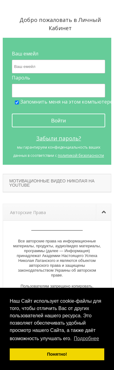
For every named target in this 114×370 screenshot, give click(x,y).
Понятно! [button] (57, 354)
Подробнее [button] (86, 338)
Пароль (21, 78)
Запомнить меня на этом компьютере (64, 102)
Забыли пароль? (58, 138)
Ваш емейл (25, 54)
